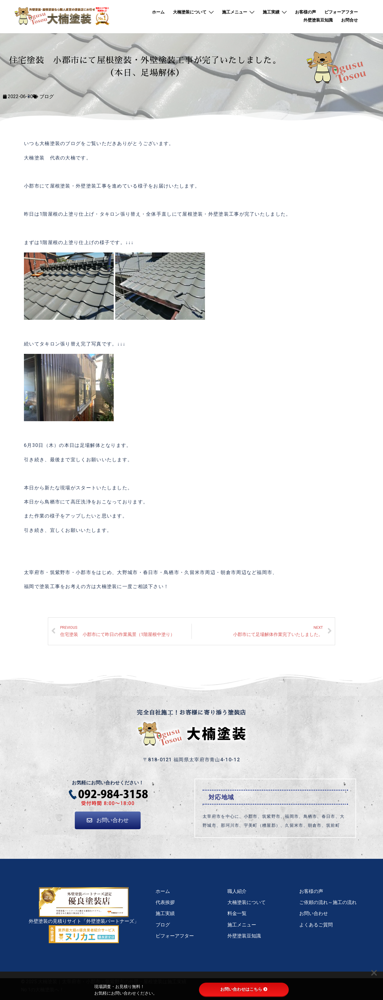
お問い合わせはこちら (244, 989)
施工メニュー (234, 12)
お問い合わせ (313, 913)
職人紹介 (237, 891)
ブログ (46, 96)
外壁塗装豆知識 (318, 20)
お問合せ (349, 20)
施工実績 (271, 12)
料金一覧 (237, 913)
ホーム (158, 12)
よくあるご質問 (316, 925)
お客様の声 (305, 12)
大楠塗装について (189, 12)
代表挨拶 (165, 902)
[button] (108, 820)
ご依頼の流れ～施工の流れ (328, 902)
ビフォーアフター (341, 12)
